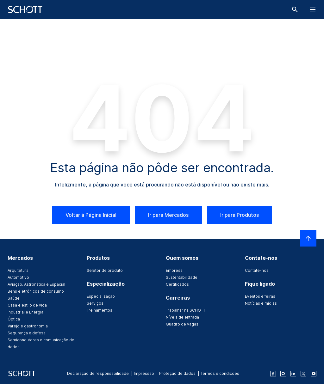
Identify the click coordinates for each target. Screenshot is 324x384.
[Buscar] (295, 9)
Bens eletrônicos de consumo (36, 291)
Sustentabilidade (181, 277)
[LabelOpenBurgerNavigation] (312, 9)
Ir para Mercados (168, 215)
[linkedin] (293, 373)
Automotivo (18, 277)
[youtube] (313, 373)
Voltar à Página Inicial (90, 215)
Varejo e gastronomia (28, 326)
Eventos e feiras (260, 296)
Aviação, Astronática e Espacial (36, 284)
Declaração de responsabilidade (98, 373)
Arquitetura (18, 270)
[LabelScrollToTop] (308, 238)
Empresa (174, 270)
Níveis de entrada (182, 317)
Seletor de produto (105, 270)
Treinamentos (99, 310)
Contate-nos (257, 270)
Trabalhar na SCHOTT (185, 310)
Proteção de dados (177, 373)
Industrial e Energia (25, 312)
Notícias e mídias (261, 303)
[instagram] (283, 373)
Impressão (144, 373)
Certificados (177, 284)
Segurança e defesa (27, 333)
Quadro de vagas (182, 324)
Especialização (101, 296)
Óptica (14, 319)
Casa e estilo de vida (27, 305)
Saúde (14, 298)
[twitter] (303, 373)
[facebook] (273, 373)
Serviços (95, 303)
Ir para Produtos (239, 215)
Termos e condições (220, 373)
